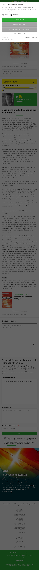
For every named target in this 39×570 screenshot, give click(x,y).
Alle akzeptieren (19, 19)
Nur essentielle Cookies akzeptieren (19, 29)
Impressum (27, 37)
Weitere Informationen (19, 33)
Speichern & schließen (19, 24)
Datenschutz (34, 37)
